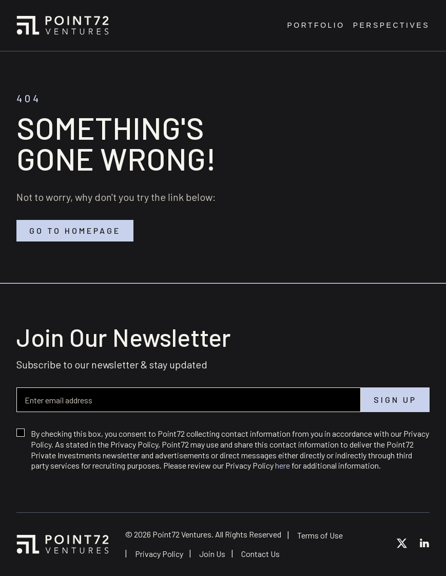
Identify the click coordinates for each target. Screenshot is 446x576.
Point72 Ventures (62, 25)
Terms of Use (320, 535)
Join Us (212, 554)
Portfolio (315, 25)
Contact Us (260, 554)
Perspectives (391, 25)
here (282, 465)
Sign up (395, 400)
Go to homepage (74, 230)
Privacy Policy (159, 554)
